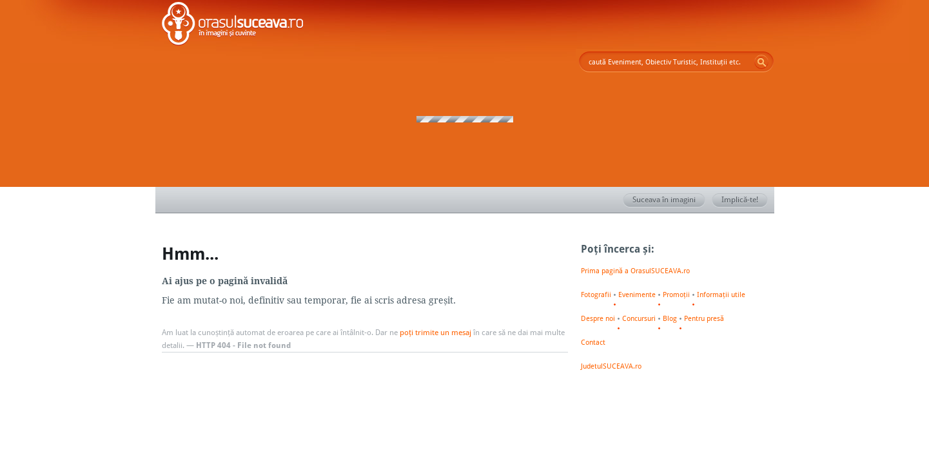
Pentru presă (704, 318)
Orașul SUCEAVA (233, 26)
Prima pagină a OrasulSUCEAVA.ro (635, 270)
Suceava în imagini (668, 200)
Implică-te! (744, 200)
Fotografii (596, 294)
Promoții (676, 294)
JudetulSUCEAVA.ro (611, 366)
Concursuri (639, 318)
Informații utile (721, 294)
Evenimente (637, 294)
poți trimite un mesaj (435, 332)
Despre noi (598, 318)
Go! (761, 62)
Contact (593, 342)
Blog (670, 318)
